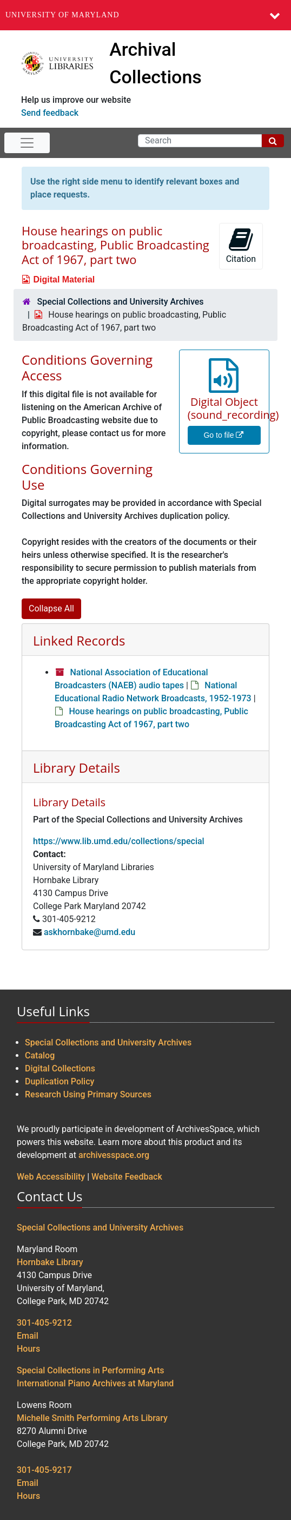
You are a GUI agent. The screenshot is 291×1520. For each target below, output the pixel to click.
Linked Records (79, 640)
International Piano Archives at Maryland (95, 1383)
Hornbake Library (50, 1262)
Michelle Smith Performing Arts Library (92, 1418)
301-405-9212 (44, 1323)
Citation (241, 245)
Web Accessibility (51, 1177)
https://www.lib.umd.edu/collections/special (118, 841)
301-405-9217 (44, 1470)
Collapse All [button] (51, 608)
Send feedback (49, 113)
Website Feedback (126, 1177)
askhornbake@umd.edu (89, 932)
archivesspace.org (113, 1155)
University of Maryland (62, 15)
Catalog (40, 1055)
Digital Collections (60, 1068)
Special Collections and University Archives (120, 302)
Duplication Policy (59, 1081)
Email (27, 1336)
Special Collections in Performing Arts (90, 1370)
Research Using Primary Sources (88, 1094)
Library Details (76, 768)
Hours (28, 1349)
